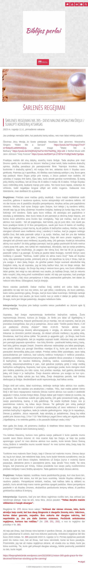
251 (51, 521)
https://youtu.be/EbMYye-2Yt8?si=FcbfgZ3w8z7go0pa (58, 154)
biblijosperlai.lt (37, 567)
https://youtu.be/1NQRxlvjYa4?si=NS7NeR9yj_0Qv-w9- (39, 151)
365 (18, 524)
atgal (81, 561)
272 (19, 509)
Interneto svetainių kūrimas (52, 567)
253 (57, 521)
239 (46, 521)
